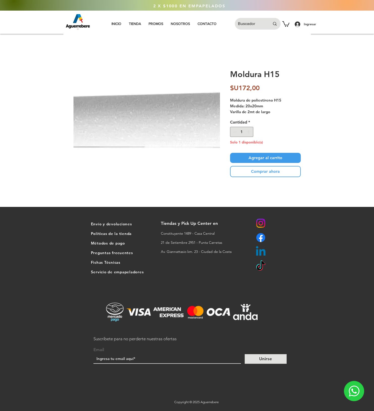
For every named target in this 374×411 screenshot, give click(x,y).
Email (98, 350)
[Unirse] (266, 359)
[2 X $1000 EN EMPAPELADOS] (189, 6)
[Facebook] (261, 238)
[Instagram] (261, 223)
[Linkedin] (261, 252)
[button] (285, 24)
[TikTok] (261, 266)
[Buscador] (250, 24)
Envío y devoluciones (111, 224)
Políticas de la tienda (111, 233)
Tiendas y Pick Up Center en (190, 223)
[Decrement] (234, 132)
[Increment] (249, 132)
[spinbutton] (241, 132)
